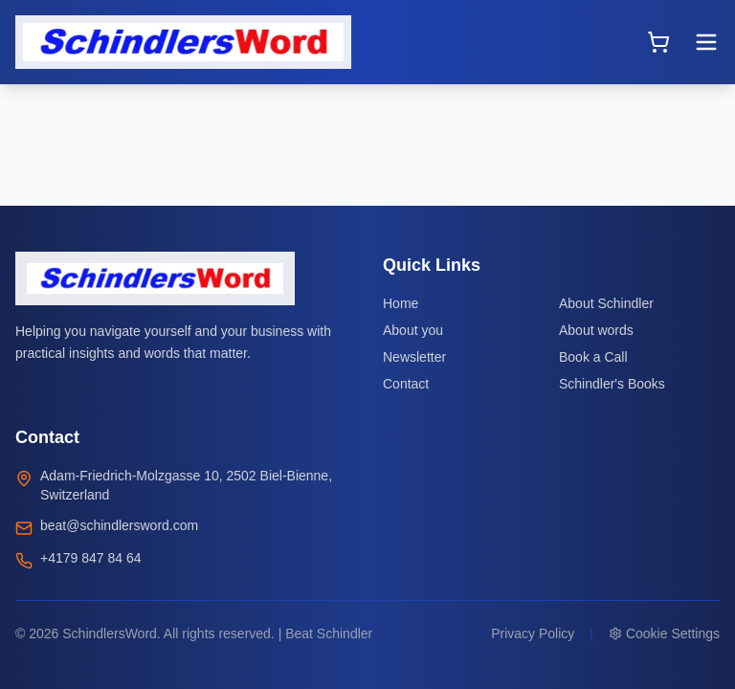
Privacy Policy (532, 633)
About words (596, 330)
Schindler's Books (612, 383)
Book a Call (593, 357)
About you (413, 330)
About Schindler (606, 303)
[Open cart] (658, 42)
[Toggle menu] (706, 42)
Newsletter (414, 357)
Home (400, 303)
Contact (406, 383)
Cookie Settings (664, 633)
